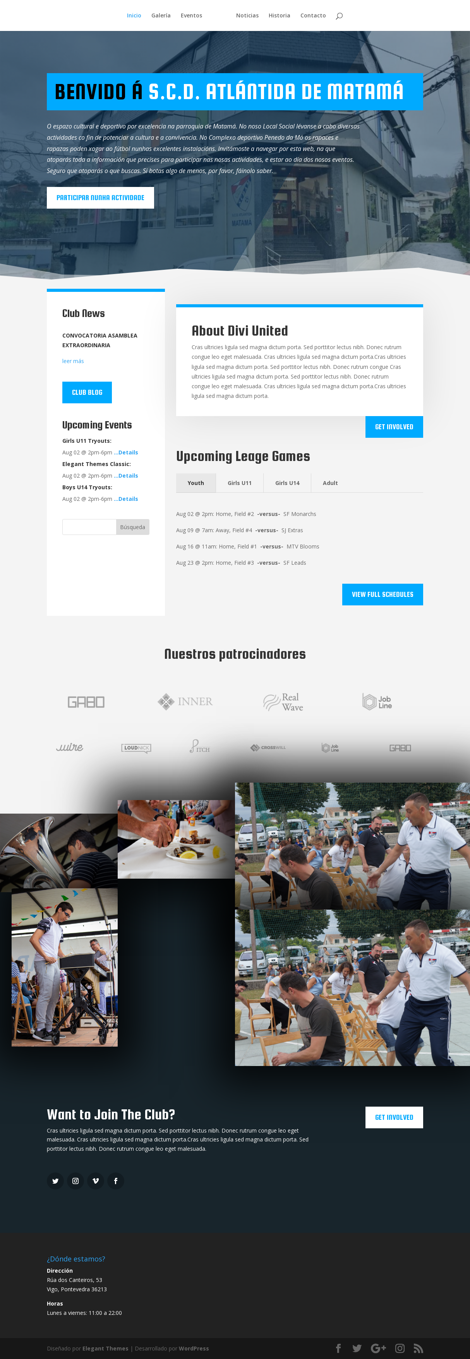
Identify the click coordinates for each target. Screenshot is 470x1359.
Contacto (313, 16)
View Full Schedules (382, 594)
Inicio (134, 16)
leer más (73, 361)
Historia (279, 16)
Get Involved (394, 427)
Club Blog (87, 392)
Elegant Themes (105, 1348)
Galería (161, 16)
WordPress (194, 1348)
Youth (196, 483)
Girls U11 (240, 483)
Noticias (247, 16)
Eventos (191, 16)
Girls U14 (287, 483)
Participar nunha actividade (100, 198)
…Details (126, 452)
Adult (330, 483)
